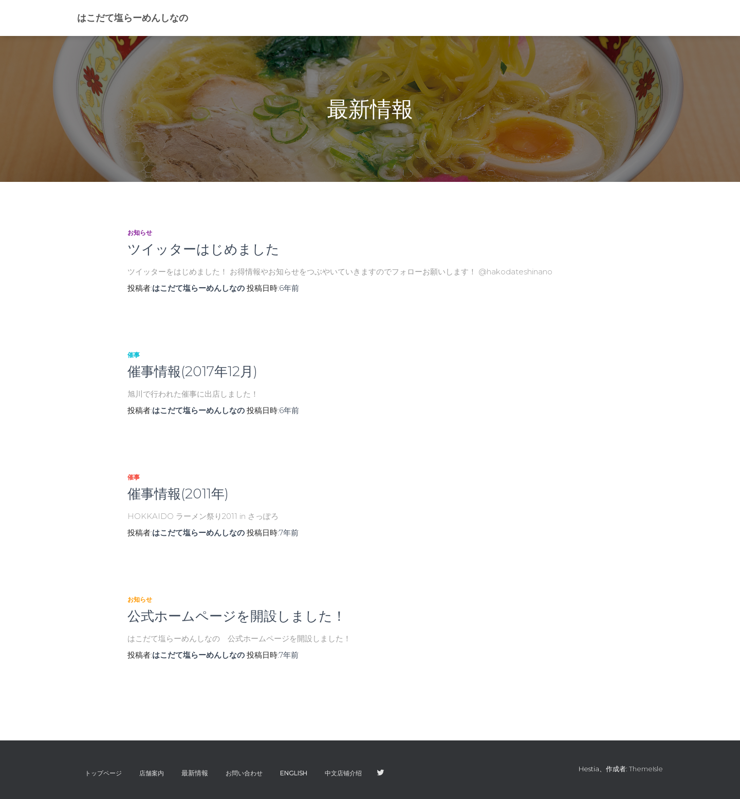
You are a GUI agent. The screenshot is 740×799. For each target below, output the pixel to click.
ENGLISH (293, 773)
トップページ (103, 773)
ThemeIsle (646, 769)
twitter (381, 773)
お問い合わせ (244, 773)
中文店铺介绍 (343, 773)
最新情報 (194, 773)
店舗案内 (151, 773)
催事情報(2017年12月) (192, 371)
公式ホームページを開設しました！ (236, 616)
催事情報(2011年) (178, 494)
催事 (133, 355)
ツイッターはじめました (203, 249)
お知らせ (139, 232)
